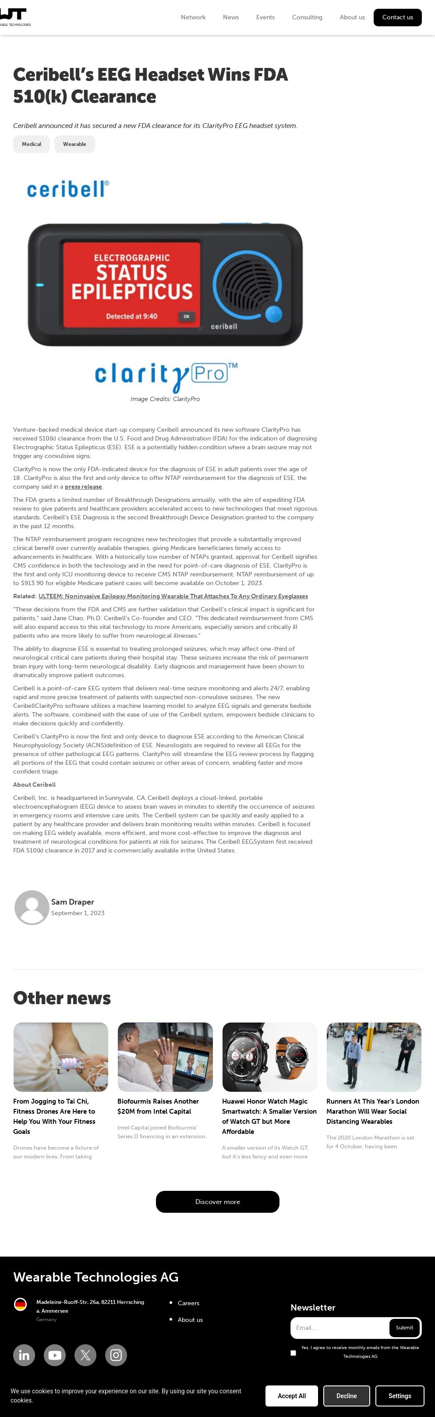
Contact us (397, 17)
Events (265, 17)
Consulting (307, 17)
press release (83, 486)
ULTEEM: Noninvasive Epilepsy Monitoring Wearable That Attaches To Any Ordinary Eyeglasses (173, 596)
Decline (346, 1395)
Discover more (217, 1202)
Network (193, 17)
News (231, 17)
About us (352, 17)
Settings (400, 1395)
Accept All (292, 1395)
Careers (188, 1303)
